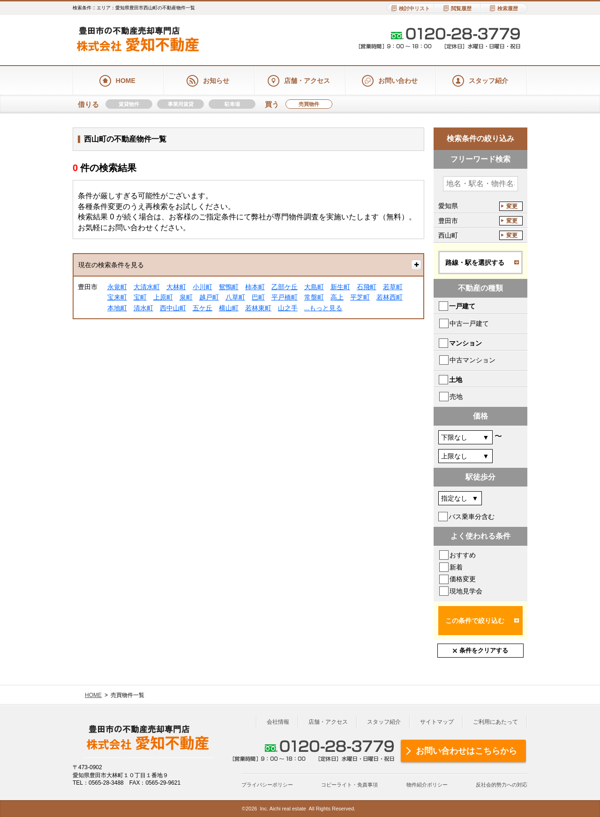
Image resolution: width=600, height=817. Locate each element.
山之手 (288, 308)
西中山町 (173, 308)
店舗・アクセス (328, 722)
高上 (337, 297)
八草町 (235, 297)
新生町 (340, 287)
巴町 (258, 297)
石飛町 (366, 287)
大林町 (176, 287)
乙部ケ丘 (284, 287)
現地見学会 (466, 591)
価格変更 (463, 579)
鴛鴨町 (229, 287)
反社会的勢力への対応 (501, 784)
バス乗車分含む (472, 516)
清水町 (143, 308)
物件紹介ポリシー (427, 784)
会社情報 (278, 722)
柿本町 (255, 287)
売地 (456, 396)
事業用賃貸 (181, 104)
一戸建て (462, 306)
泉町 (186, 297)
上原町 (163, 297)
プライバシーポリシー (267, 784)
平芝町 (360, 297)
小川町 (202, 287)
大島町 (314, 287)
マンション (465, 343)
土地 (455, 379)
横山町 (229, 308)
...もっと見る (323, 308)
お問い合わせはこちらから (466, 751)
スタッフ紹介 (384, 722)
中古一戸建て (469, 323)
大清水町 (147, 287)
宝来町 (117, 297)
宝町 (140, 297)
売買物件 (309, 104)
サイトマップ (437, 722)
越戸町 (209, 297)
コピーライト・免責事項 (349, 784)
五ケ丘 (202, 308)
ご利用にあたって (495, 722)
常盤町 (314, 297)
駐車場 (232, 104)
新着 (456, 567)
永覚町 (117, 287)
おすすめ (463, 555)
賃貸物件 (129, 104)
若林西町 (389, 297)
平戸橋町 (284, 297)
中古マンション (472, 360)
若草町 (393, 287)
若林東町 (258, 308)
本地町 (117, 308)
